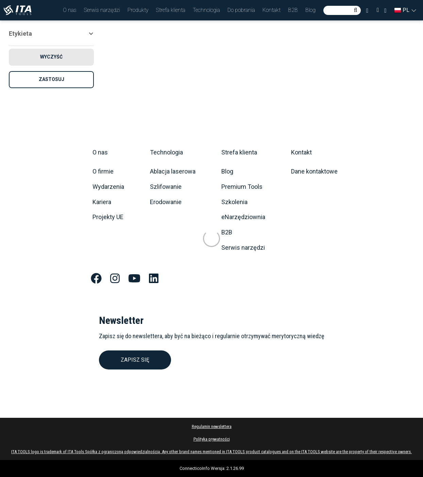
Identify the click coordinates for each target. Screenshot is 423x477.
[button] (70, 10)
